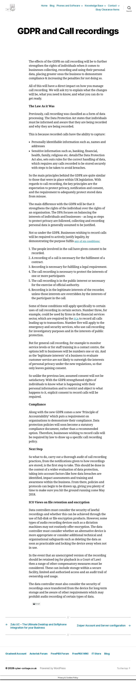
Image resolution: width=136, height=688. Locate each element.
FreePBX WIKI (88, 662)
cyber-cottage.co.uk (27, 676)
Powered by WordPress (55, 676)
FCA (76, 322)
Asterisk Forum (42, 662)
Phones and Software (68, 7)
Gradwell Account (17, 662)
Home (44, 7)
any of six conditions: (89, 244)
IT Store (106, 662)
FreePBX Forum (66, 662)
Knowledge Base (94, 7)
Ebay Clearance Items (107, 11)
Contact (112, 7)
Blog (52, 7)
